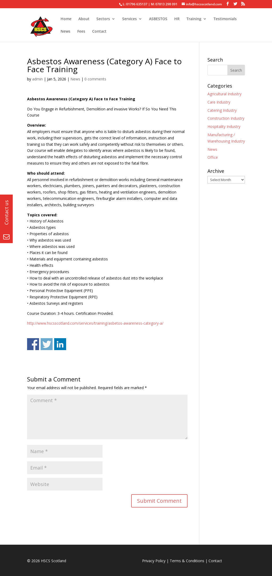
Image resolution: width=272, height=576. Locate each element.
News (65, 31)
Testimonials (225, 19)
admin (37, 78)
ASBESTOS (158, 19)
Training (193, 19)
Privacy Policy (153, 560)
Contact (99, 31)
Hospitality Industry (223, 126)
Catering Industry (222, 110)
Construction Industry (225, 118)
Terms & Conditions (187, 560)
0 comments (95, 78)
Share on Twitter (47, 344)
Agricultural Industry (224, 93)
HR (177, 19)
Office (212, 157)
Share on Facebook (33, 344)
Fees (81, 31)
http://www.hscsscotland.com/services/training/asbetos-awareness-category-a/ (95, 323)
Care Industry (218, 102)
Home (66, 19)
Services (129, 19)
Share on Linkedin (60, 344)
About (84, 19)
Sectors (103, 19)
